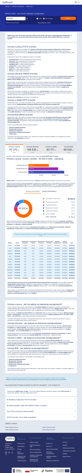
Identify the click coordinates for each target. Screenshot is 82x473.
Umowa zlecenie (32, 149)
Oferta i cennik (34, 442)
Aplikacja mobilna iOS (52, 460)
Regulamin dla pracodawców (34, 460)
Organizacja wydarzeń (69, 451)
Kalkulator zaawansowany (12, 22)
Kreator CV (49, 443)
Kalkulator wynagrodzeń (18, 6)
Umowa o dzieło (51, 149)
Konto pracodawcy (35, 449)
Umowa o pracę (14, 149)
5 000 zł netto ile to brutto (11, 429)
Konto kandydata (20, 452)
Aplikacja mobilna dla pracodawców (36, 455)
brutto (40, 18)
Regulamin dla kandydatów (21, 457)
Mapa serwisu (67, 456)
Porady (19, 449)
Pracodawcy (21, 446)
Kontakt (65, 445)
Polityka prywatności (69, 448)
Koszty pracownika (33, 191)
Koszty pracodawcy (49, 191)
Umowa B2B (68, 149)
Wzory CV (49, 446)
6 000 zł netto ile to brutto (48, 429)
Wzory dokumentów (35, 452)
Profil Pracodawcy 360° (35, 445)
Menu (77, 2)
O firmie (65, 442)
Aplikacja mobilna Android (51, 457)
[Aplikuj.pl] (10, 439)
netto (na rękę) (49, 18)
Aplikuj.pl (7, 2)
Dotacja (65, 453)
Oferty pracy (21, 443)
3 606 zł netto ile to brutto (11, 427)
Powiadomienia (21, 460)
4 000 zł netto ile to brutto (48, 427)
